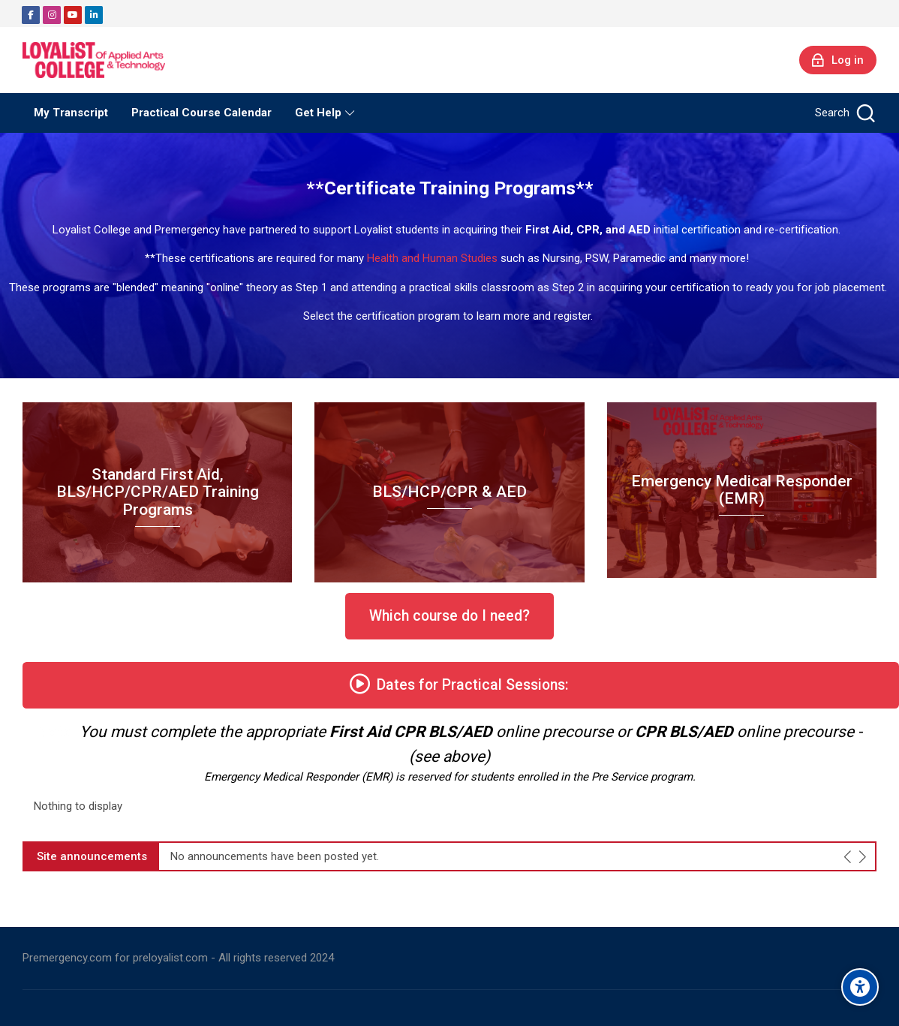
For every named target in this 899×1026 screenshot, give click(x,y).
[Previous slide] (848, 856)
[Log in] (837, 60)
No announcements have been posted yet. (274, 856)
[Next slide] (862, 856)
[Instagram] (52, 15)
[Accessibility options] (860, 987)
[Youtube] (73, 15)
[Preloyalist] (94, 60)
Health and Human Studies (432, 258)
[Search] (843, 113)
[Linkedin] (94, 15)
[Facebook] (31, 15)
